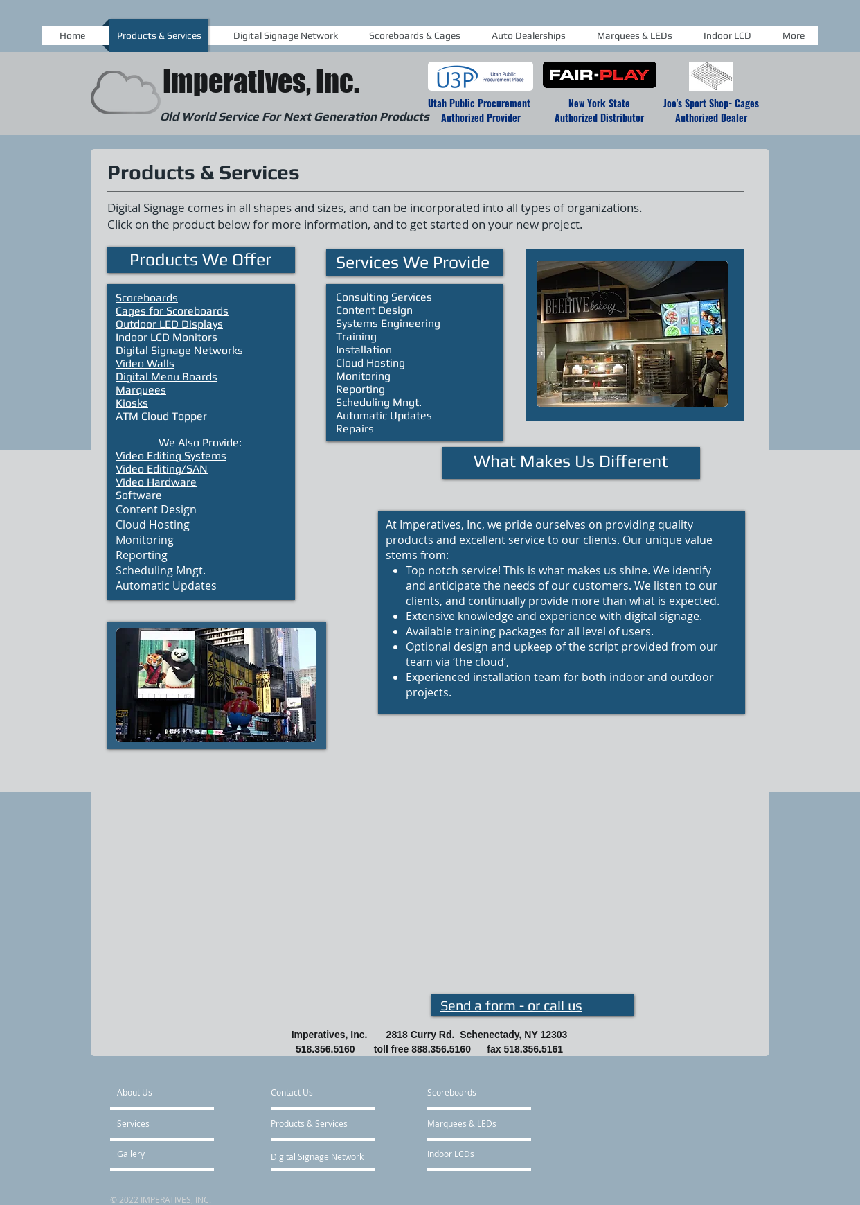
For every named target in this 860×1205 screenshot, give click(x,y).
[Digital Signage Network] (317, 1156)
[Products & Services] (309, 1123)
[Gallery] (154, 1153)
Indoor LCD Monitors (166, 337)
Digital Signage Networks (179, 350)
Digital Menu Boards (166, 376)
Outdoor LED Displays (169, 324)
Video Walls (145, 363)
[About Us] (173, 1092)
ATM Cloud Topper (161, 416)
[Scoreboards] (472, 1092)
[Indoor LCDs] (472, 1153)
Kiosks (132, 403)
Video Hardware (156, 482)
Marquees (141, 389)
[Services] (157, 1123)
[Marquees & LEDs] (472, 1123)
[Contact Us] (316, 1092)
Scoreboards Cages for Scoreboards (172, 304)
